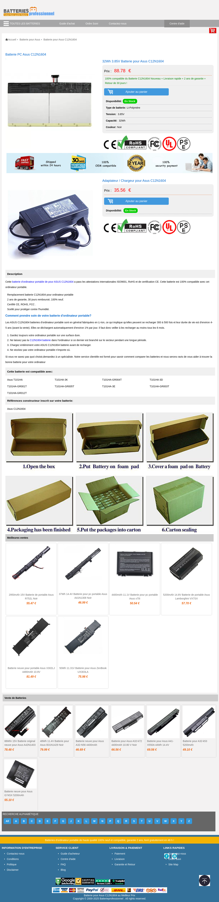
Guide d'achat (67, 23)
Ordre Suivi (92, 23)
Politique (12, 864)
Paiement (120, 853)
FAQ (63, 864)
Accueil (12, 39)
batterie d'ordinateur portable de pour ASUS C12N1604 (42, 281)
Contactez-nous (118, 23)
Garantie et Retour (125, 864)
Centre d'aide (177, 23)
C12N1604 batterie (40, 340)
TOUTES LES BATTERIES (25, 23)
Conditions (13, 859)
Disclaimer (12, 869)
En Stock (130, 101)
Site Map (173, 864)
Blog (63, 869)
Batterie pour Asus (30, 39)
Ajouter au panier (136, 91)
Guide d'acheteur (70, 853)
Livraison (120, 859)
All (7, 821)
